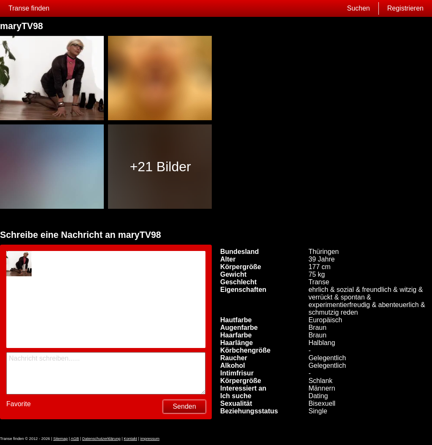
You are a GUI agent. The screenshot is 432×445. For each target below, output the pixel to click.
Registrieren (405, 8)
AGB (74, 439)
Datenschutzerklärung (101, 439)
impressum (149, 439)
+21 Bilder (160, 166)
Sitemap (60, 439)
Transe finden (28, 8)
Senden (184, 406)
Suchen (358, 8)
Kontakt (130, 439)
